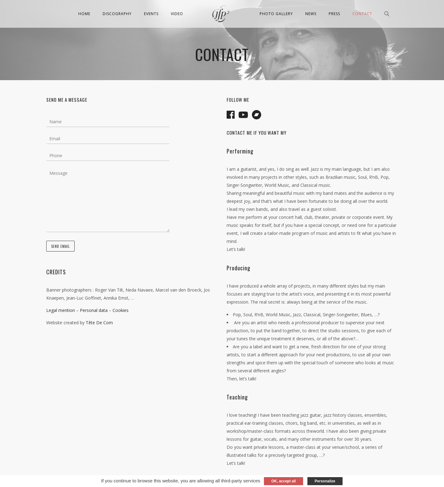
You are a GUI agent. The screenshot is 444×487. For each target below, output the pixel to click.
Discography (117, 13)
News (310, 13)
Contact (362, 13)
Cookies (121, 310)
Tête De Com (99, 322)
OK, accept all (283, 481)
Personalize (325, 481)
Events (151, 13)
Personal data (94, 310)
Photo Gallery (276, 13)
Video (177, 13)
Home (84, 13)
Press (334, 13)
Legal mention (60, 310)
